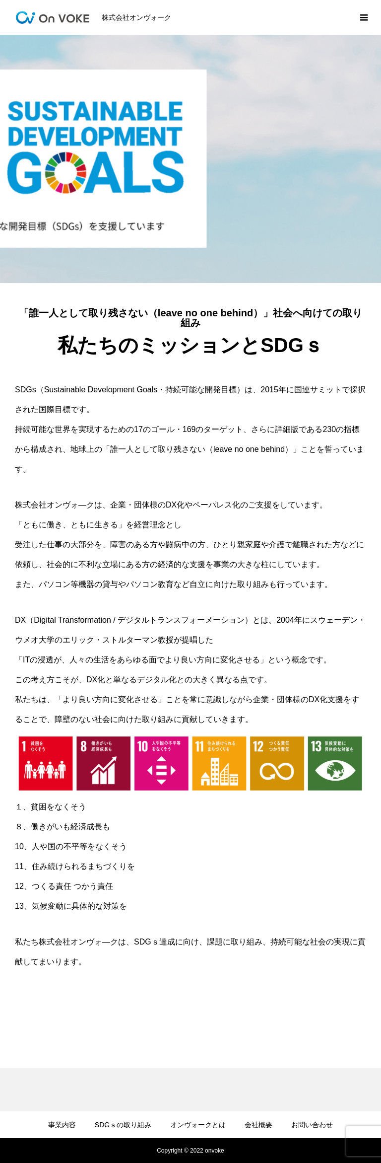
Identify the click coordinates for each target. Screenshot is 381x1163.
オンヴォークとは (198, 1125)
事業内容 (62, 1125)
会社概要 (258, 1125)
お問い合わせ (312, 1125)
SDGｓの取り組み (123, 1125)
